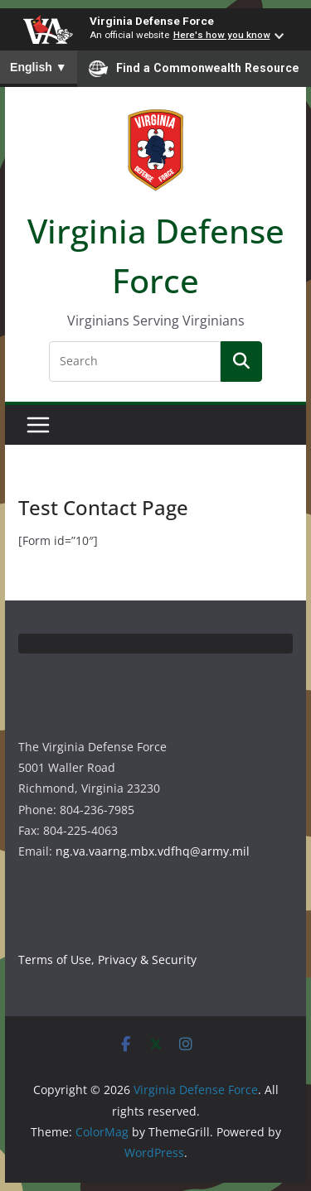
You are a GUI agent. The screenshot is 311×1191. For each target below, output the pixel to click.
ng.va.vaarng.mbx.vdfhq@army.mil (153, 851)
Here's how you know (221, 35)
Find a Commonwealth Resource (194, 68)
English (38, 67)
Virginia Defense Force (152, 20)
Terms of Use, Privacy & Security (107, 959)
